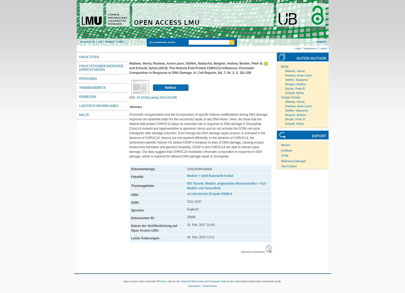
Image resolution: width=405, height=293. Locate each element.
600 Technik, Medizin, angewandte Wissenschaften (222, 183)
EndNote (286, 150)
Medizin (192, 176)
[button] (269, 249)
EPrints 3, (162, 281)
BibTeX (285, 145)
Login (298, 48)
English (321, 41)
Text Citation (289, 166)
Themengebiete (92, 88)
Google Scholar (291, 97)
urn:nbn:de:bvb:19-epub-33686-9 (209, 194)
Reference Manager (293, 161)
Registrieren (310, 48)
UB (100, 41)
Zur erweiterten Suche (162, 42)
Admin (323, 48)
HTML (285, 155)
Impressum (194, 285)
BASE (285, 66)
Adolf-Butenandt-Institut (217, 176)
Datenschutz (210, 285)
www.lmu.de (88, 41)
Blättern (110, 41)
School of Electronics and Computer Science (205, 281)
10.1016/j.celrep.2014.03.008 (157, 97)
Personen (88, 79)
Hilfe (120, 41)
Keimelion (87, 97)
